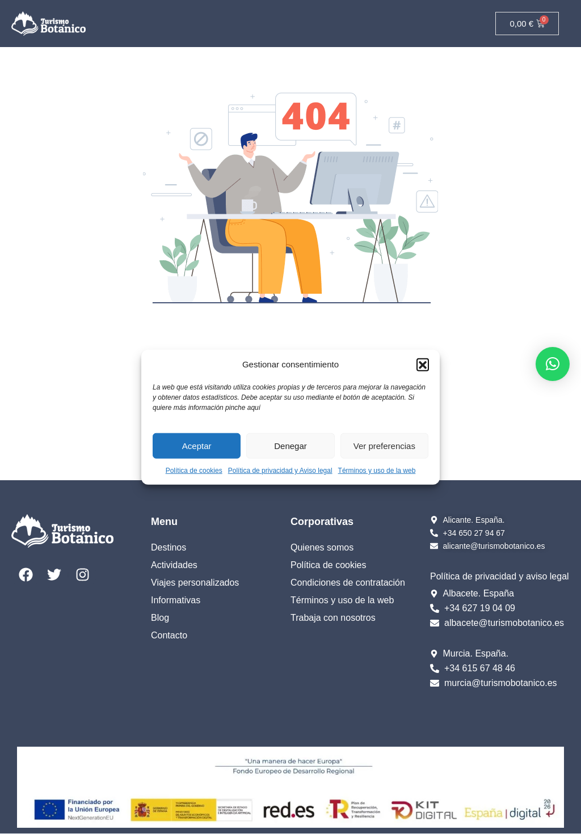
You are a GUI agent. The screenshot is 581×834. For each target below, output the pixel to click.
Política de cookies (194, 471)
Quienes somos (321, 547)
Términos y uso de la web (377, 471)
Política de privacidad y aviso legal (499, 576)
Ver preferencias (384, 445)
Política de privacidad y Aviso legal (280, 471)
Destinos (168, 547)
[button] (422, 364)
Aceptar (197, 445)
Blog (160, 618)
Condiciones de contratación (347, 582)
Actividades (174, 565)
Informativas (175, 600)
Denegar (290, 445)
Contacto (169, 635)
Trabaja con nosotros (333, 618)
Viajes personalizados (195, 582)
